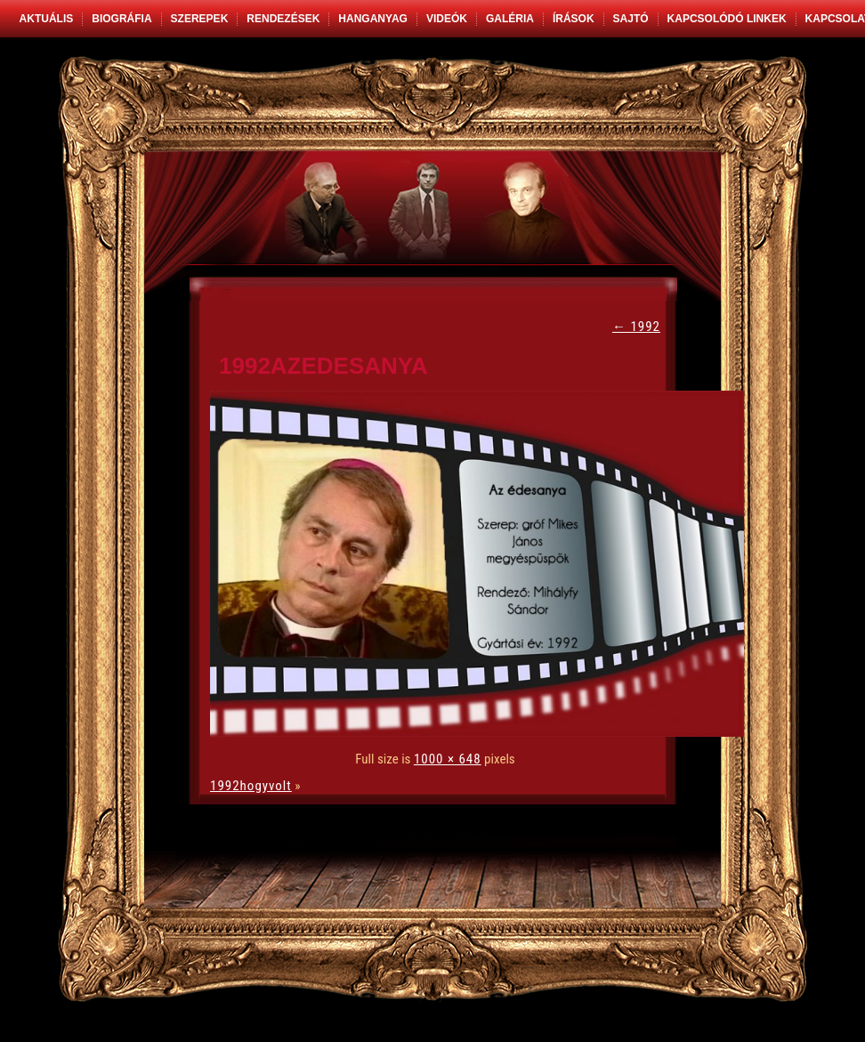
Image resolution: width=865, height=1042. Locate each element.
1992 (636, 327)
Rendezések (283, 18)
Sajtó (631, 18)
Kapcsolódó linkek (727, 18)
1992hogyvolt (251, 786)
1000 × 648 (447, 759)
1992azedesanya (323, 365)
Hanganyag (373, 18)
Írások (573, 18)
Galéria (510, 18)
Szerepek (200, 18)
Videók (446, 18)
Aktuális (47, 18)
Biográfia (121, 18)
